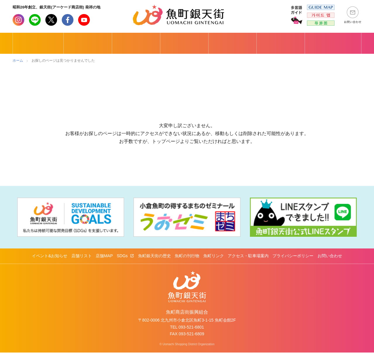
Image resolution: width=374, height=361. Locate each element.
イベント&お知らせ (49, 264)
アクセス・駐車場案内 (248, 264)
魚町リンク (213, 264)
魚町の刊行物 (187, 264)
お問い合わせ (330, 264)
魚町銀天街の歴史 (154, 264)
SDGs (123, 264)
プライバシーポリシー (292, 264)
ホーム (18, 60)
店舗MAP (104, 264)
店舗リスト (81, 264)
